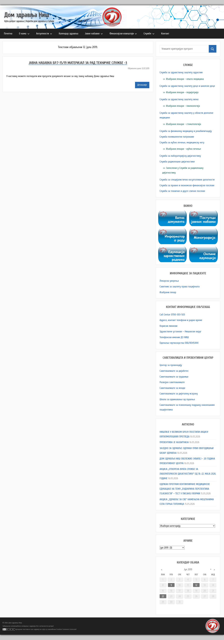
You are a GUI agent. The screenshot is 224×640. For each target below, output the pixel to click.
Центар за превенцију (171, 365)
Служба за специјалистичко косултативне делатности (187, 179)
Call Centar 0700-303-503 (172, 314)
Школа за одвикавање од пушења (177, 399)
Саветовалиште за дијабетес (174, 370)
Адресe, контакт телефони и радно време (181, 320)
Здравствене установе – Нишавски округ (180, 331)
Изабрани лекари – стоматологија (183, 124)
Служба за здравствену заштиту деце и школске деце (187, 85)
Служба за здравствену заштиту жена (179, 99)
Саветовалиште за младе (172, 388)
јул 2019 (188, 569)
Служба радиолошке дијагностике (177, 161)
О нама (24, 33)
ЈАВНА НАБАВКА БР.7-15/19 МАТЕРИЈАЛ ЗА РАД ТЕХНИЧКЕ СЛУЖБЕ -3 (78, 63)
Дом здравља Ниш (26, 15)
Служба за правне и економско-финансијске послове (187, 185)
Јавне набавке (94, 33)
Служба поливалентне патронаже (177, 136)
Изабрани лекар (168, 292)
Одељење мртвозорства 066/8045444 (179, 342)
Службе (149, 33)
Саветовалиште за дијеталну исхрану (179, 393)
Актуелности (44, 33)
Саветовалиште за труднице (174, 376)
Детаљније (142, 85)
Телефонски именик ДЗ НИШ (174, 337)
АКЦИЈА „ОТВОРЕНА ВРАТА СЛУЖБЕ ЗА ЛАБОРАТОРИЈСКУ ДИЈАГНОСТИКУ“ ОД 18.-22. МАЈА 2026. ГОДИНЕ (188, 474)
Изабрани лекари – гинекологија (183, 105)
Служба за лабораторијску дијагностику (180, 155)
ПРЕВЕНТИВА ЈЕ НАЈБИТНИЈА (174, 442)
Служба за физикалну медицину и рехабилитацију (186, 131)
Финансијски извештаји (123, 33)
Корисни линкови (168, 325)
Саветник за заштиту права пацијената (180, 286)
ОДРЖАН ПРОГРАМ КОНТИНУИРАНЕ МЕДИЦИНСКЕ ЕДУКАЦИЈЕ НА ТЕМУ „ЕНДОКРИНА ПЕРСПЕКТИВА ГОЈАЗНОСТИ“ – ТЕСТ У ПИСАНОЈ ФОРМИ (185, 489)
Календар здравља (68, 33)
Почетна (8, 33)
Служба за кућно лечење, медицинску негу (182, 142)
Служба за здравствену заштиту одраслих (181, 72)
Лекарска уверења (169, 280)
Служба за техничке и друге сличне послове (182, 191)
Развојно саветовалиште (172, 382)
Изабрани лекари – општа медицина (185, 78)
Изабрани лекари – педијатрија (182, 92)
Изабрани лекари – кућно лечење (183, 148)
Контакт (165, 33)
